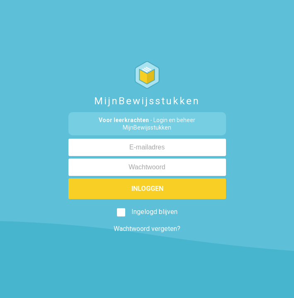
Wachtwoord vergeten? (147, 229)
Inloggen (147, 188)
